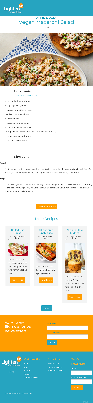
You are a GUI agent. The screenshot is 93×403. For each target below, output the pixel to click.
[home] (13, 8)
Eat (26, 367)
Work (27, 374)
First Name (51, 323)
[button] (88, 8)
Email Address (53, 332)
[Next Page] (46, 308)
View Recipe (17, 280)
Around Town (31, 378)
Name (73, 368)
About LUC (53, 364)
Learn (27, 371)
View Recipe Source (46, 206)
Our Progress (55, 367)
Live (26, 364)
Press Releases (56, 371)
